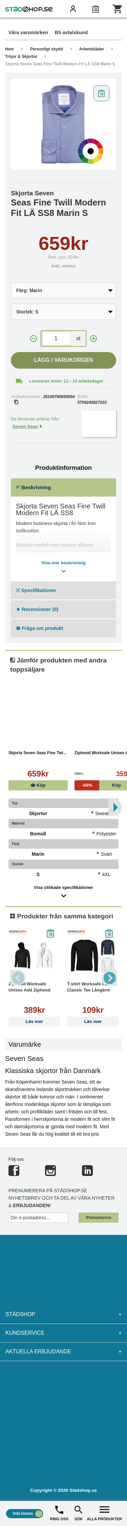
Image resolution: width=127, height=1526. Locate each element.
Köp (38, 785)
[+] (93, 338)
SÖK (79, 1512)
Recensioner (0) (37, 609)
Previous (17, 977)
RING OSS (59, 1512)
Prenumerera (98, 1217)
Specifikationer (36, 590)
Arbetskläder (91, 49)
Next (109, 977)
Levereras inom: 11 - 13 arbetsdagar (66, 381)
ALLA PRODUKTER (104, 1512)
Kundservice (63, 1333)
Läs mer (34, 1021)
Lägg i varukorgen (63, 360)
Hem (9, 49)
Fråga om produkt (39, 628)
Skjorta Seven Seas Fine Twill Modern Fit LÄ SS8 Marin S (60, 64)
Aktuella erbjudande (63, 1351)
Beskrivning (33, 487)
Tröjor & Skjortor (21, 56)
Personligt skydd (46, 49)
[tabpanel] (63, 124)
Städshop (63, 1314)
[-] (33, 338)
